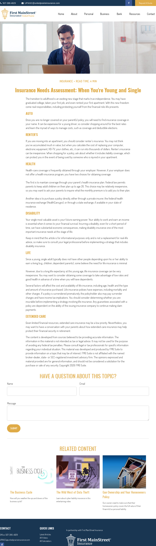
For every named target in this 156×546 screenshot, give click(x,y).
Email (82, 383)
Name (10, 383)
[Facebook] (128, 3)
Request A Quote (145, 3)
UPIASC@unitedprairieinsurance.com (15, 540)
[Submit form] (13, 428)
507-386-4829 (12, 534)
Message (11, 403)
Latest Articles (45, 534)
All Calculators (45, 541)
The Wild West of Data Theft (72, 492)
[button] (61, 14)
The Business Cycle (21, 492)
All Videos (44, 537)
